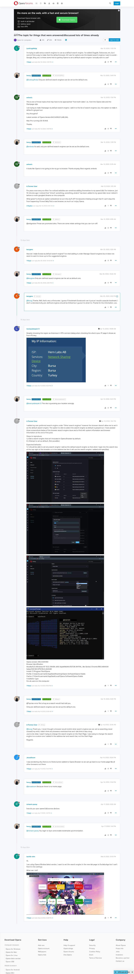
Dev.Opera (68, 955)
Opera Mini (10, 973)
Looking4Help (31, 48)
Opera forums (69, 951)
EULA (91, 955)
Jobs (118, 951)
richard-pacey (31, 804)
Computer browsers (12, 945)
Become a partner (122, 958)
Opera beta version (13, 958)
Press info (119, 948)
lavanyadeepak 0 (32, 329)
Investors (119, 955)
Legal (92, 940)
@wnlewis (56, 142)
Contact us (120, 961)
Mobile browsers (11, 966)
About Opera (121, 945)
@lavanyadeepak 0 (59, 399)
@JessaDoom (57, 782)
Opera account (44, 948)
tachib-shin (30, 856)
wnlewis (29, 97)
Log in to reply (114, 40)
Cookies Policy (94, 951)
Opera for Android (13, 970)
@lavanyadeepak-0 (34, 403)
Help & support (69, 945)
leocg (28, 75)
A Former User (31, 186)
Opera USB (10, 962)
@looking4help (32, 80)
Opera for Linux (12, 955)
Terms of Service (95, 958)
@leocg (37, 296)
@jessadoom (31, 786)
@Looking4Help (58, 75)
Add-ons (41, 945)
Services (42, 940)
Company (120, 940)
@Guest (56, 219)
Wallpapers (42, 951)
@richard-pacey (58, 826)
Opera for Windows (13, 949)
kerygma (29, 249)
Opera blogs (68, 948)
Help (66, 940)
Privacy (92, 948)
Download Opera (68, 20)
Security (92, 945)
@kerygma (57, 274)
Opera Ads (42, 955)
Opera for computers (24, 40)
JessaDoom (30, 757)
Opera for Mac (11, 952)
